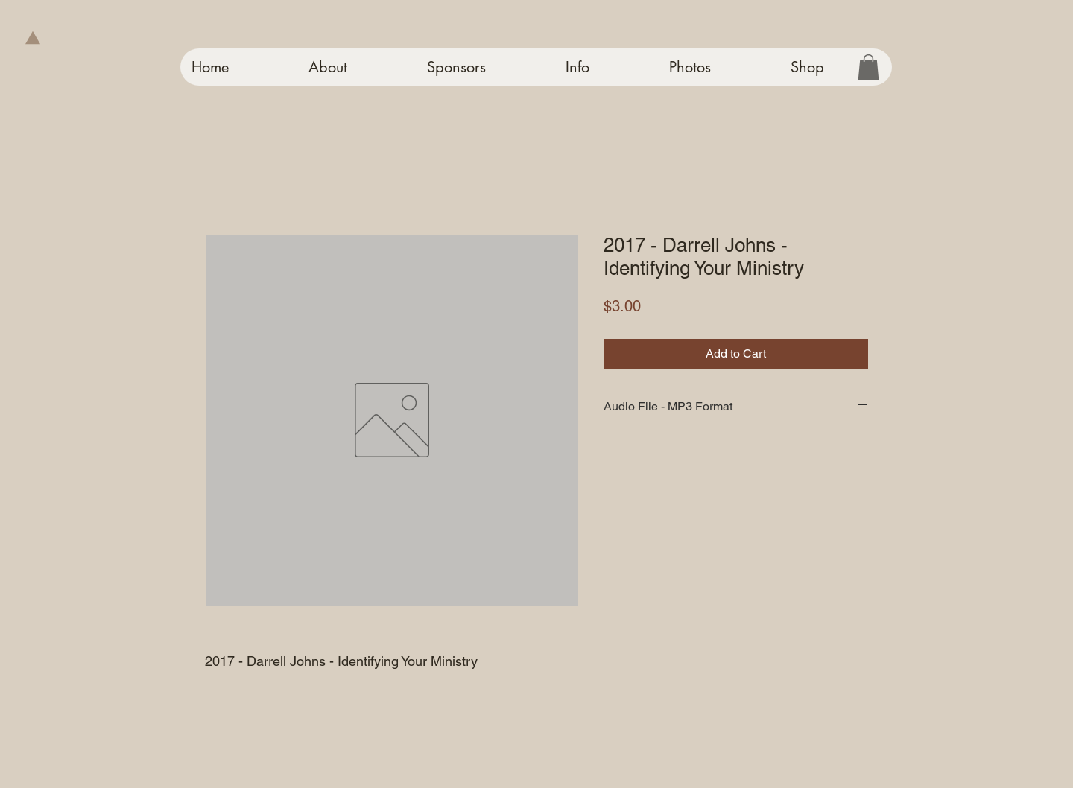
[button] (868, 67)
